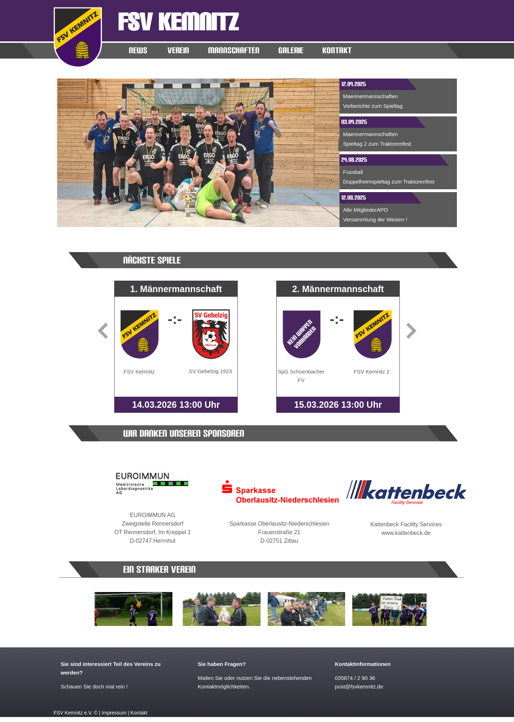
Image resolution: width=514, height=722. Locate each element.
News (138, 50)
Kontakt (138, 713)
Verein (178, 50)
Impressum (114, 713)
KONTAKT (337, 50)
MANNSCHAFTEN (233, 50)
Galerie (290, 50)
